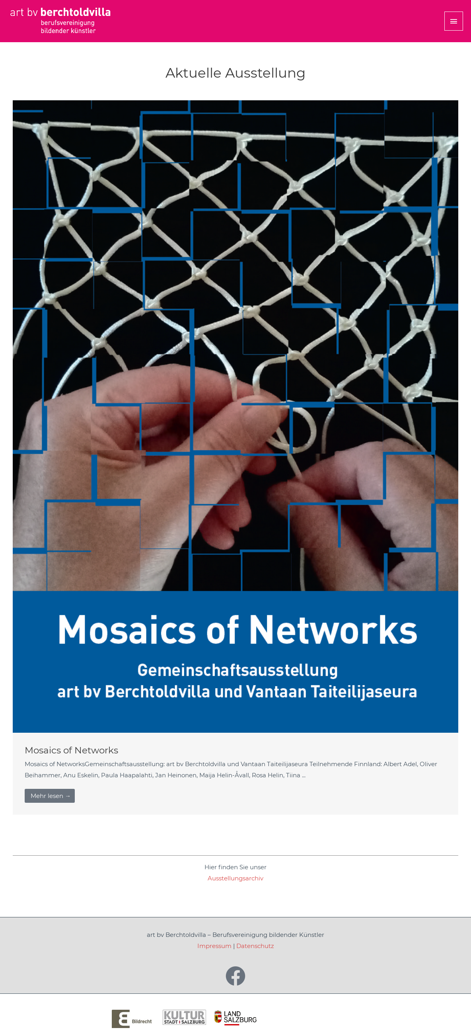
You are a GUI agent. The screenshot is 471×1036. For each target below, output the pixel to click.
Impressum (214, 946)
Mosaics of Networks (71, 750)
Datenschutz (255, 946)
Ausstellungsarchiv (235, 878)
